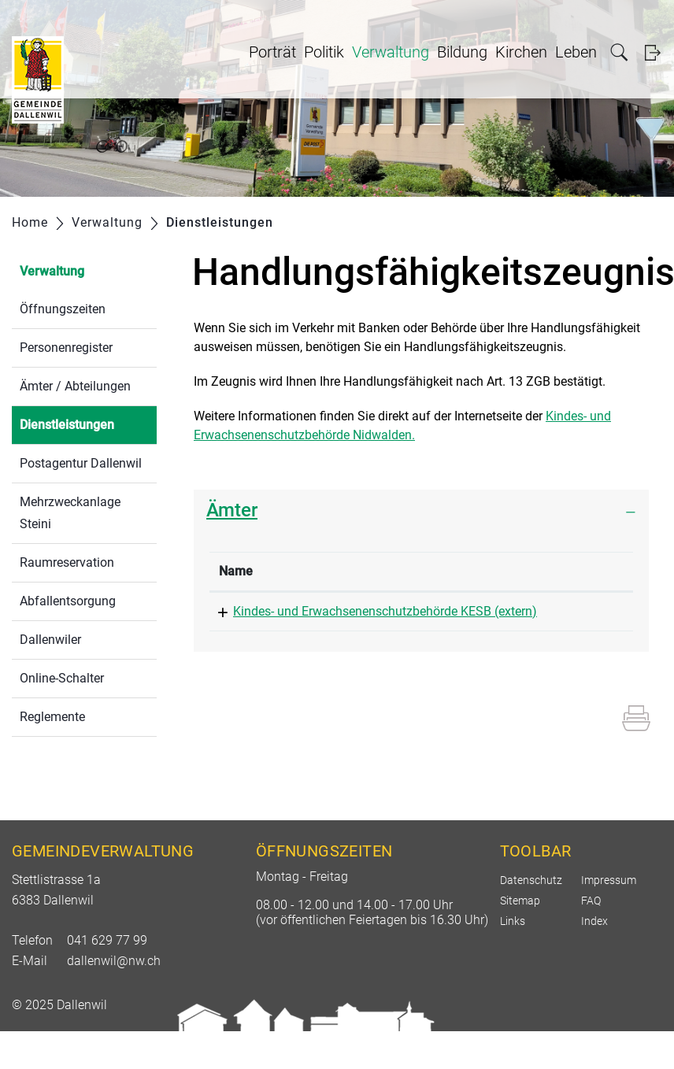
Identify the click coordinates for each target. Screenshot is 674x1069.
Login (652, 52)
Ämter (231, 510)
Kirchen (521, 52)
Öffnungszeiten (63, 308)
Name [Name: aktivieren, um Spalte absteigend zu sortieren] (236, 571)
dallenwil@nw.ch (114, 998)
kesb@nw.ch (589, 611)
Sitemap (520, 938)
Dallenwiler (50, 639)
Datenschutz (531, 918)
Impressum (608, 918)
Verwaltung (390, 52)
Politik (324, 52)
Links (512, 958)
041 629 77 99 (107, 978)
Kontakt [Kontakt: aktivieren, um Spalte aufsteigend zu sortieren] (576, 571)
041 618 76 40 (495, 611)
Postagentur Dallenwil (81, 463)
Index (594, 958)
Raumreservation (67, 562)
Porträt (272, 52)
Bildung (462, 52)
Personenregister (66, 347)
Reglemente (52, 716)
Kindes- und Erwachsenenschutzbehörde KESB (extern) (314, 630)
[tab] (421, 510)
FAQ (591, 938)
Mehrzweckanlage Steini (70, 512)
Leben (576, 52)
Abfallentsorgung (68, 601)
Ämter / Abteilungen (75, 386)
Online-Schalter (62, 678)
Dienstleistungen (88, 423)
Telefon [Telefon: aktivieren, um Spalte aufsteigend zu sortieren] (476, 571)
